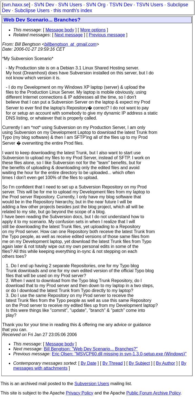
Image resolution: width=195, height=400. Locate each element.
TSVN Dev (120, 4)
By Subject (139, 363)
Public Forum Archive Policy (153, 393)
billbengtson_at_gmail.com (70, 44)
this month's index (73, 10)
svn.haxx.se (16, 4)
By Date (88, 363)
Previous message (107, 35)
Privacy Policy (79, 393)
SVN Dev (44, 4)
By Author (165, 363)
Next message (68, 35)
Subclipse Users (32, 10)
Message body (59, 30)
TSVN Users (149, 4)
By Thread (113, 363)
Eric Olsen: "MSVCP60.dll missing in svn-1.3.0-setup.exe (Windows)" (119, 354)
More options (93, 30)
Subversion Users (92, 383)
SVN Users (70, 4)
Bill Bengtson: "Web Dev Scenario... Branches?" (91, 349)
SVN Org (95, 4)
